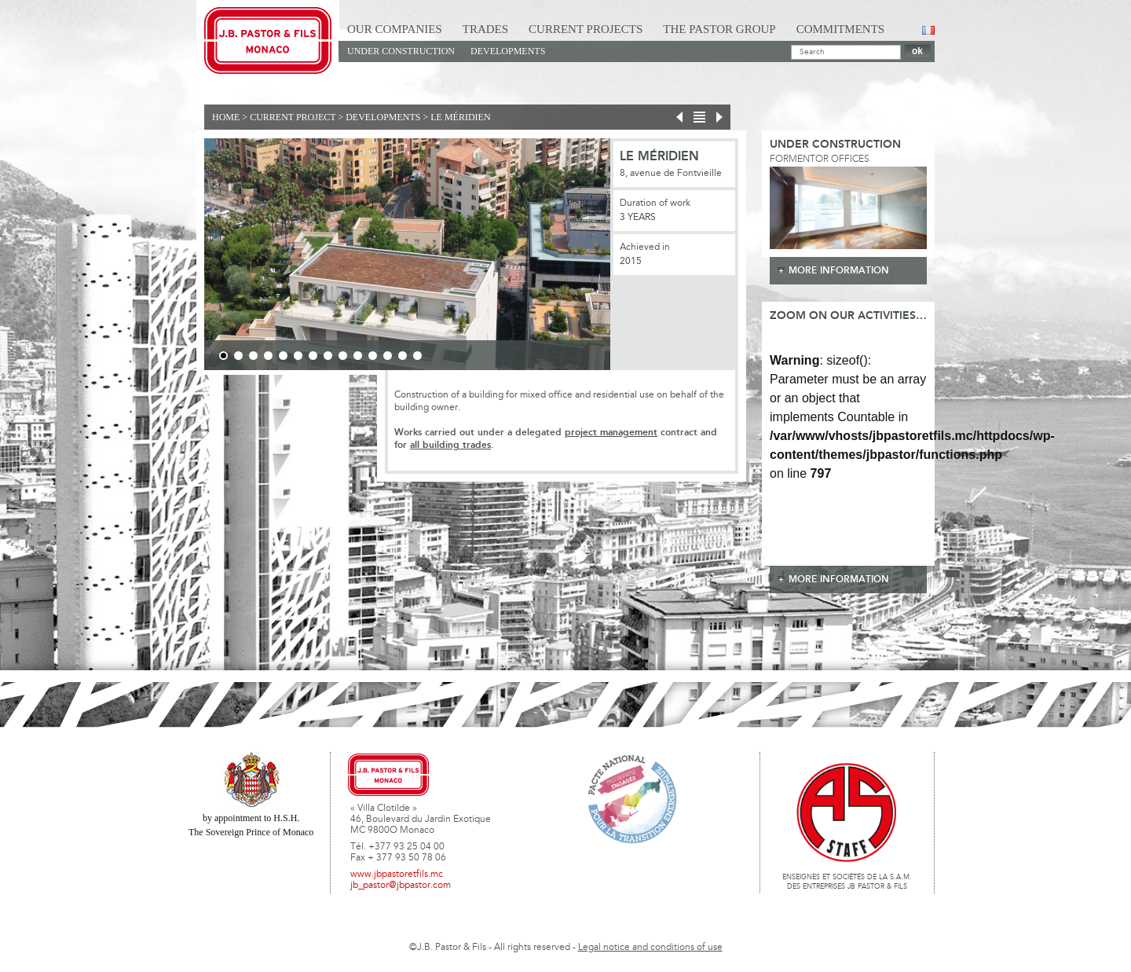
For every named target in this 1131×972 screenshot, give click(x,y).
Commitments (840, 29)
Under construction (401, 51)
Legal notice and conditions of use (650, 947)
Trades (485, 29)
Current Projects (585, 29)
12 (387, 355)
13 (402, 355)
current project (292, 117)
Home (226, 117)
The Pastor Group (719, 29)
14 (417, 355)
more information (839, 271)
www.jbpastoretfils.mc (396, 874)
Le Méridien (460, 117)
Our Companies (394, 29)
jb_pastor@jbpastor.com (400, 885)
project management (611, 432)
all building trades (450, 445)
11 (372, 355)
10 (357, 355)
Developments (507, 51)
